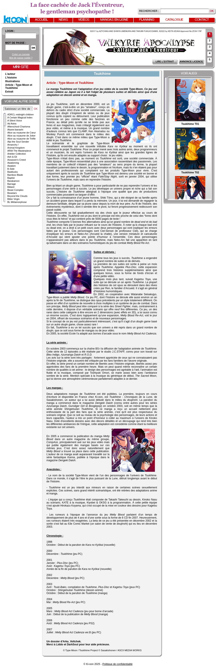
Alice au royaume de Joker (21, 135)
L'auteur (10, 73)
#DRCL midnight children (20, 114)
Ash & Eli (12, 156)
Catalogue (174, 19)
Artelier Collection (16, 153)
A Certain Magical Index (19, 117)
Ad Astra (11, 123)
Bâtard (10, 187)
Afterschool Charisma (18, 126)
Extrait (9, 91)
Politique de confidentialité (117, 664)
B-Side (10, 169)
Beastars (12, 193)
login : (10, 31)
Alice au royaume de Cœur (21, 132)
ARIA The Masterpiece (19, 150)
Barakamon (13, 181)
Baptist (11, 178)
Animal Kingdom (16, 147)
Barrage (11, 184)
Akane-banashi (15, 129)
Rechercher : (149, 11)
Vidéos (83, 19)
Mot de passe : (15, 42)
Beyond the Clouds (17, 196)
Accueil (41, 19)
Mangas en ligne (114, 19)
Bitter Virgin (13, 199)
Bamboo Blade (15, 175)
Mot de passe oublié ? (21, 57)
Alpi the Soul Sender (18, 141)
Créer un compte (21, 54)
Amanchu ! (13, 144)
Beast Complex (15, 190)
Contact (202, 19)
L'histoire (11, 77)
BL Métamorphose (17, 202)
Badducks (12, 172)
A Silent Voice (14, 120)
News (63, 19)
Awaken (11, 166)
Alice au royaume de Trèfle (21, 138)
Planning (146, 19)
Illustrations (12, 81)
